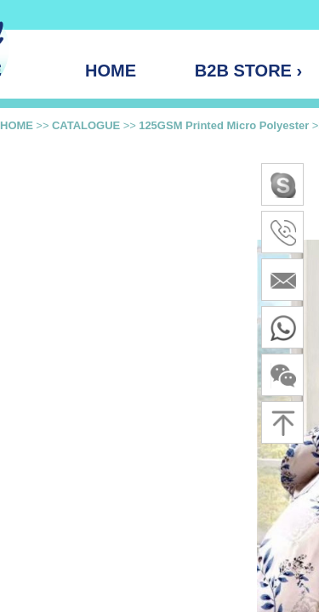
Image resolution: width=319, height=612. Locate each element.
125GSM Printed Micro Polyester (224, 125)
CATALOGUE (86, 125)
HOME (16, 125)
